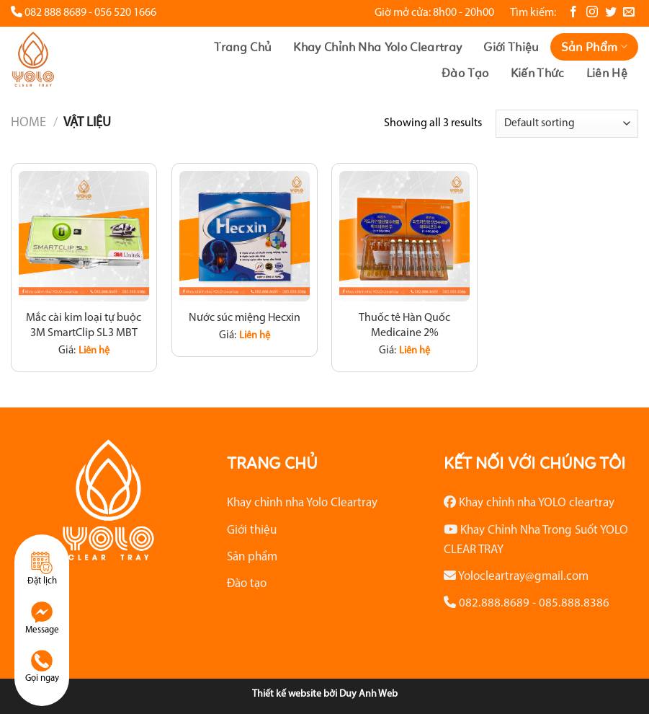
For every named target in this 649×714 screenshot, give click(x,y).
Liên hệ (606, 73)
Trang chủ (243, 47)
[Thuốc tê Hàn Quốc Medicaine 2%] (404, 236)
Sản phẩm (594, 47)
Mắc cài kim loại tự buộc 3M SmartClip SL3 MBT (83, 325)
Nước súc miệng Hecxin (244, 318)
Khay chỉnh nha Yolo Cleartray (377, 47)
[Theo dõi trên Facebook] (573, 12)
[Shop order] (567, 124)
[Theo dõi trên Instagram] (592, 12)
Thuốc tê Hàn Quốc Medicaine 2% (404, 325)
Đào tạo (465, 73)
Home (28, 123)
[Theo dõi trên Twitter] (611, 12)
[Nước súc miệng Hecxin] (244, 236)
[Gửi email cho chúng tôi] (629, 12)
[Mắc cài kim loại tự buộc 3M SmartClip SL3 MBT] (84, 236)
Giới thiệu (511, 47)
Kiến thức (538, 73)
